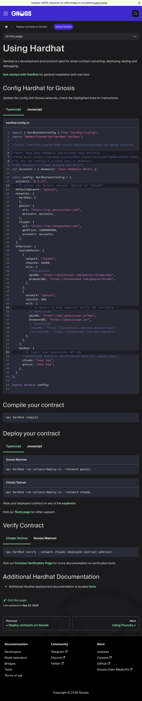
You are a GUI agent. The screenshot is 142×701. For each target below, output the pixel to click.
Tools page (22, 512)
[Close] (139, 3)
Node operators (16, 657)
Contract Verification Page (34, 563)
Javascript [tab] (34, 109)
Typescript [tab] (13, 109)
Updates (103, 651)
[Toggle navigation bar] (6, 13)
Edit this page (14, 600)
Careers (104, 657)
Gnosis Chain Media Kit (114, 669)
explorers (69, 503)
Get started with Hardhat (20, 74)
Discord (58, 657)
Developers (13, 651)
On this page (14, 36)
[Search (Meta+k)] (135, 13)
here (92, 586)
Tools (8, 669)
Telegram (59, 651)
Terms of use (14, 675)
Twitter (57, 663)
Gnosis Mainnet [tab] (45, 538)
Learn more (100, 3)
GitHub (103, 663)
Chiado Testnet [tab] (17, 538)
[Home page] (6, 27)
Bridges (10, 663)
